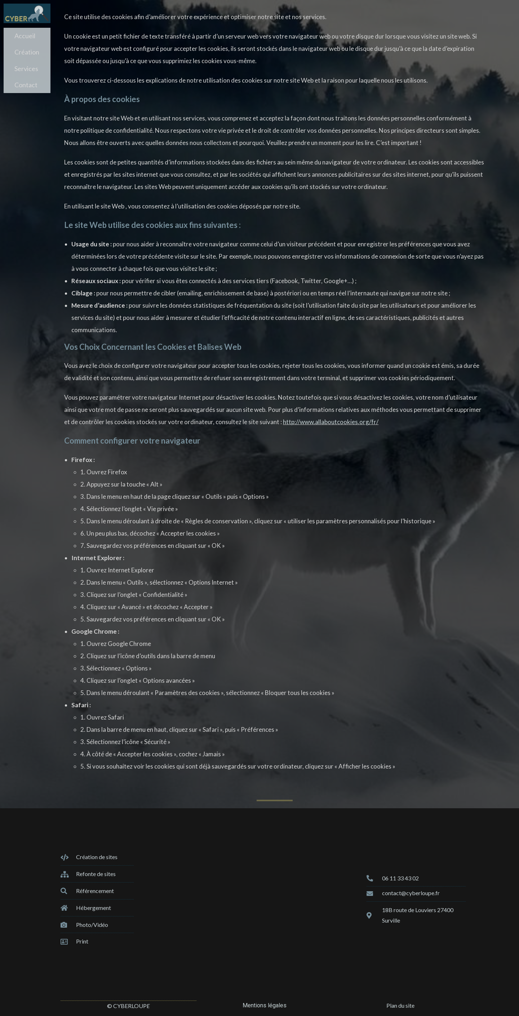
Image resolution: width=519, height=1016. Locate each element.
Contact (25, 78)
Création (26, 49)
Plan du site (400, 1005)
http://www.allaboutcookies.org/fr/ (330, 422)
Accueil (24, 35)
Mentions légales (265, 1005)
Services (26, 64)
